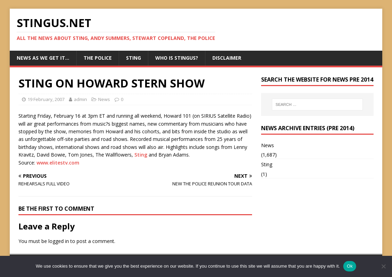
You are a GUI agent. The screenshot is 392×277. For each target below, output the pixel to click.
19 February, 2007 (46, 99)
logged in (58, 241)
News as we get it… (43, 57)
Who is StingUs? (176, 57)
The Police (98, 57)
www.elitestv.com (58, 162)
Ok (350, 266)
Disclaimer (226, 57)
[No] (383, 266)
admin (80, 99)
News (104, 99)
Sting (133, 57)
